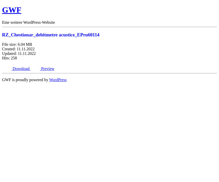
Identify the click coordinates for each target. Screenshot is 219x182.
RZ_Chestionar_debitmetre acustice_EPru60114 (51, 34)
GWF (11, 9)
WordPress (58, 80)
